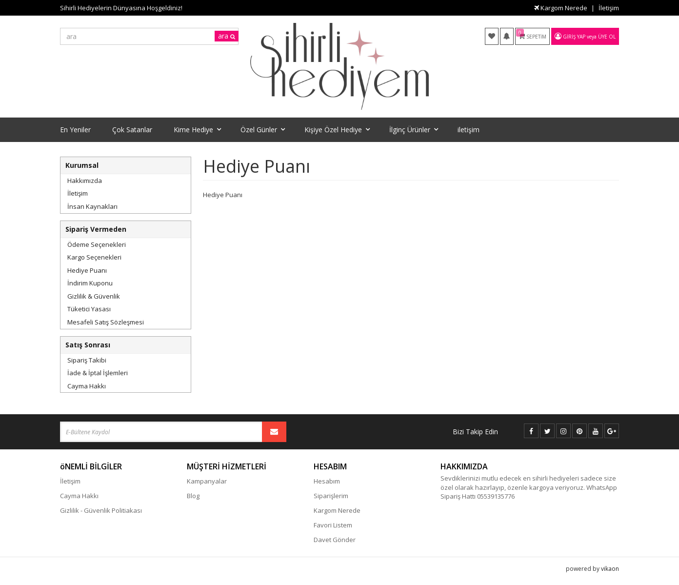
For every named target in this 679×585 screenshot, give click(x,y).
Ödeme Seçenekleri (96, 244)
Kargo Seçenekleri (94, 257)
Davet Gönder (335, 539)
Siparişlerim (331, 495)
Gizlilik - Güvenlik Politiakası (101, 510)
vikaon (610, 569)
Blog (193, 495)
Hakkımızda (84, 180)
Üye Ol (607, 36)
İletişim (609, 7)
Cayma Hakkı (86, 386)
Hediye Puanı (87, 270)
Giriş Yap (574, 36)
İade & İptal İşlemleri (97, 372)
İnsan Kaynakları (92, 206)
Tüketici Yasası (89, 308)
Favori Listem (333, 525)
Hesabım (327, 481)
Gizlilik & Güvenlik (93, 296)
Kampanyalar (207, 481)
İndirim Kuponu (90, 283)
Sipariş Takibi (86, 360)
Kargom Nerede (560, 7)
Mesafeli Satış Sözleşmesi (105, 322)
